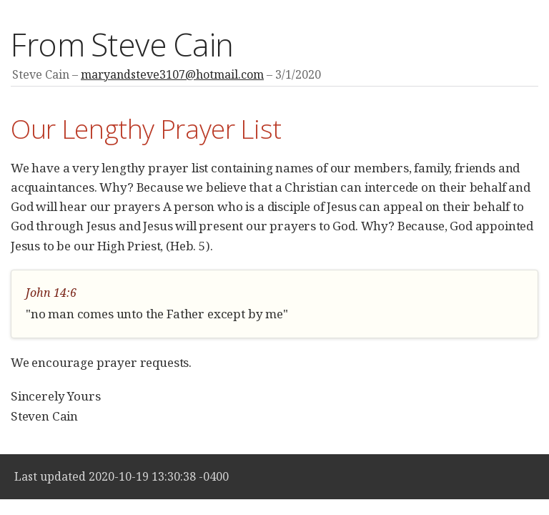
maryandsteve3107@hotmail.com (172, 74)
